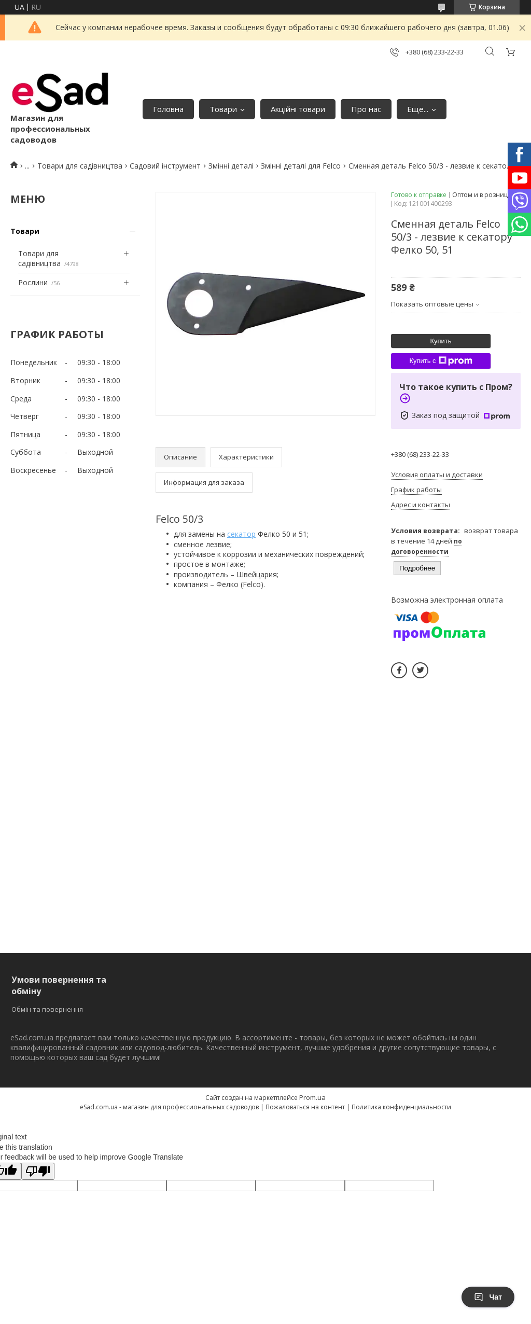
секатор (241, 534)
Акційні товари (298, 109)
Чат (488, 1297)
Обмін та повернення (47, 1009)
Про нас (366, 109)
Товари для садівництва (79, 166)
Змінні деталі (231, 166)
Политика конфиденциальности (401, 1107)
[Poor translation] (37, 1171)
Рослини (33, 282)
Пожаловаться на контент (305, 1107)
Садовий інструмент (165, 166)
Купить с (440, 361)
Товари (223, 109)
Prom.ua (312, 1097)
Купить (440, 341)
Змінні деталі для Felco (301, 166)
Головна (168, 109)
